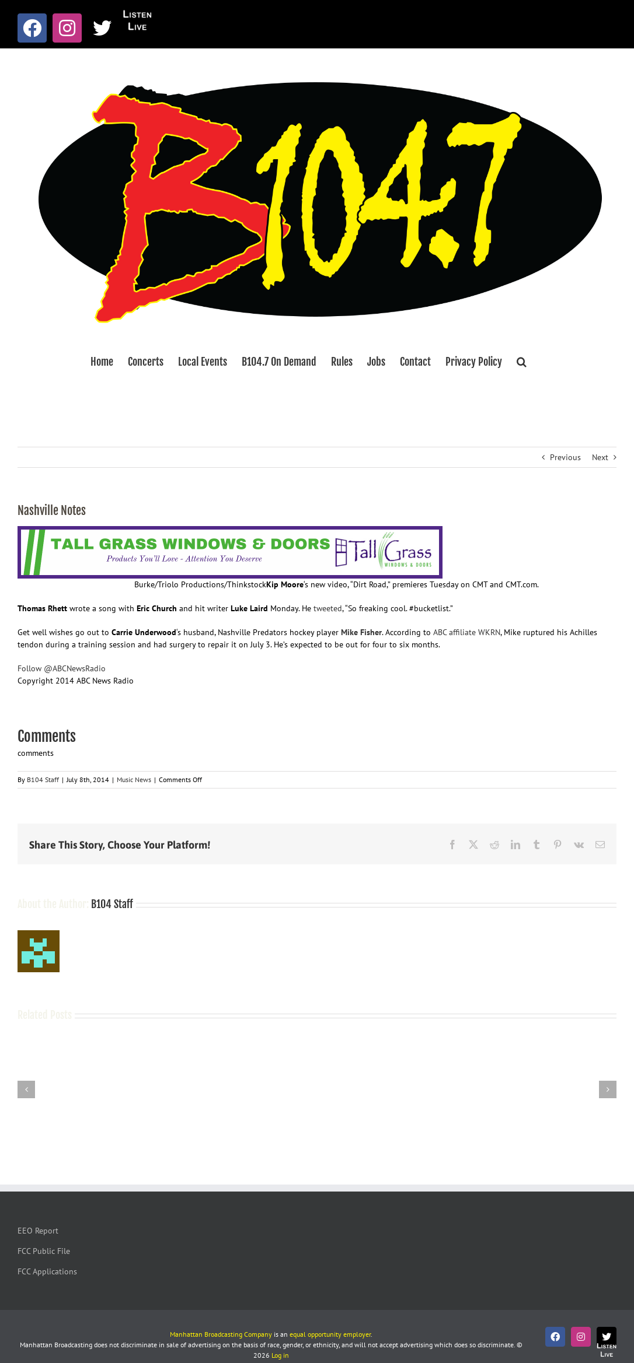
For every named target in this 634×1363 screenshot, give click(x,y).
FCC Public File (44, 1251)
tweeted (327, 608)
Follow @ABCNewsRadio (62, 668)
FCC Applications (47, 1271)
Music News (134, 779)
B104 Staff (43, 779)
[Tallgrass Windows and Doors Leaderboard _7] (230, 532)
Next (600, 457)
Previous (565, 457)
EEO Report (38, 1230)
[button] (522, 361)
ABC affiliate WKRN (466, 632)
